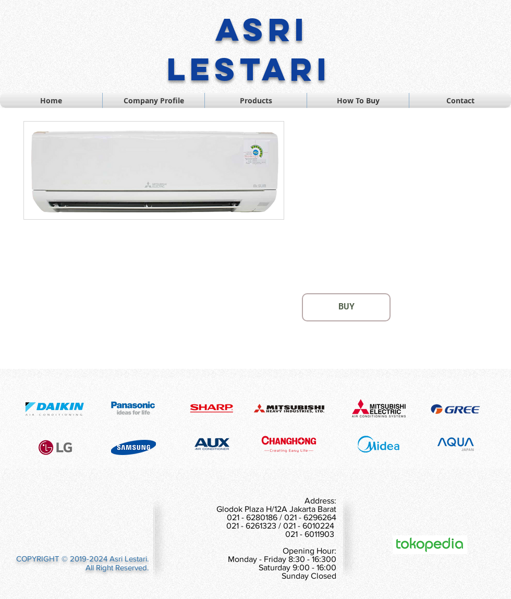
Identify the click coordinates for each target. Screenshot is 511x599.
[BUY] (346, 307)
